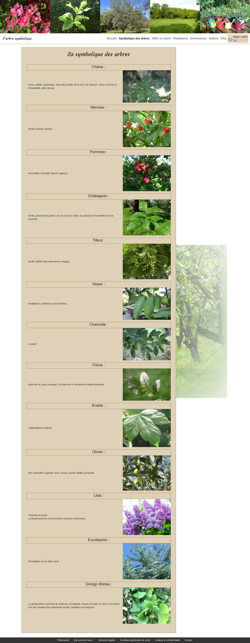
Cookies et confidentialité (167, 640)
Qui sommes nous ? (84, 640)
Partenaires (63, 640)
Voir (235, 40)
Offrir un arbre (161, 38)
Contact (188, 640)
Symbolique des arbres (134, 38)
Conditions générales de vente (135, 640)
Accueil (112, 38)
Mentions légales (107, 640)
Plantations (180, 38)
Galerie (213, 38)
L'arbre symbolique (17, 38)
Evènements (198, 38)
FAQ (223, 38)
